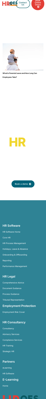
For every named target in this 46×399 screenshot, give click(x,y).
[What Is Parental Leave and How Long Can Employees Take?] (23, 56)
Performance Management (15, 266)
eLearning (7, 368)
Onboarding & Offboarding (15, 255)
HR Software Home (11, 232)
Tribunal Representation (13, 300)
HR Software (8, 373)
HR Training (8, 345)
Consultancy (8, 328)
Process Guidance (11, 294)
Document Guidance (12, 288)
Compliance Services (12, 340)
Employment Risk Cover (14, 312)
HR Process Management (14, 243)
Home (5, 386)
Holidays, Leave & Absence (15, 249)
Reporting (7, 260)
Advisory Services (11, 334)
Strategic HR (8, 351)
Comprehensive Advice (13, 282)
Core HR (6, 237)
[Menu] (10, 4)
